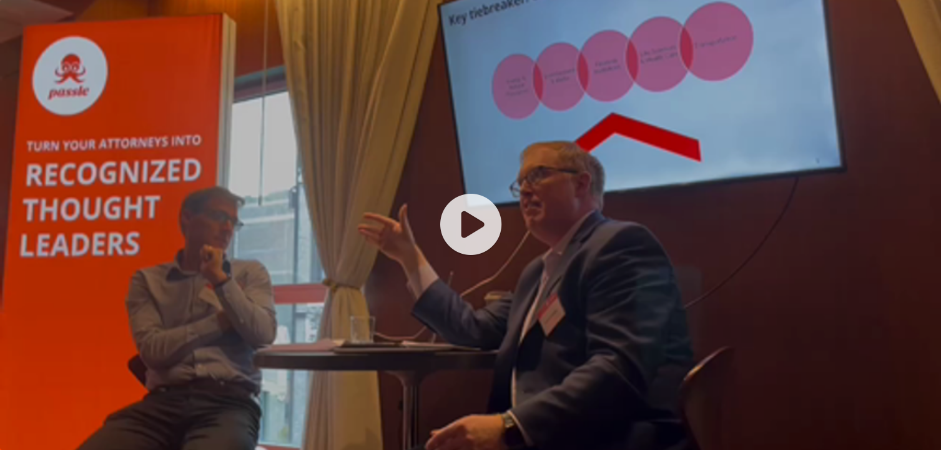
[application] (470, 225)
